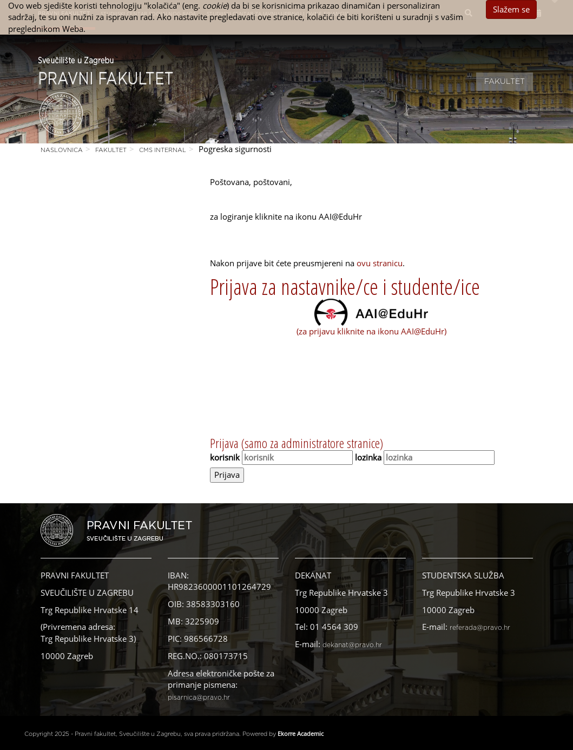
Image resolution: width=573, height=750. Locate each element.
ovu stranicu (380, 263)
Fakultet (504, 81)
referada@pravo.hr (480, 627)
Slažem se (511, 9)
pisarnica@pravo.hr (199, 697)
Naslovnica (62, 150)
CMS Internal (162, 150)
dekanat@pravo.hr (352, 645)
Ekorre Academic (301, 733)
